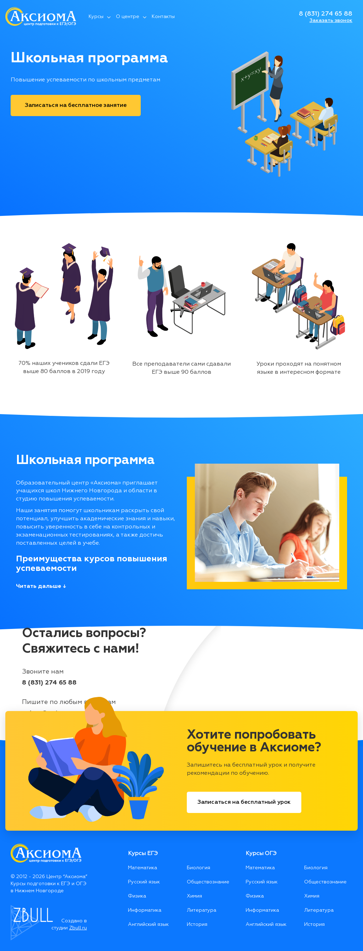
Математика (142, 867)
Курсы (96, 16)
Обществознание (208, 882)
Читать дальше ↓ (41, 586)
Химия (194, 896)
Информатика (144, 910)
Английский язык (148, 924)
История (197, 924)
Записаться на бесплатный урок (244, 802)
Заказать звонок (330, 20)
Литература (201, 910)
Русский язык (144, 882)
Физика (137, 896)
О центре (127, 16)
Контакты (163, 16)
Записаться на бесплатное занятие (76, 105)
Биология (198, 867)
